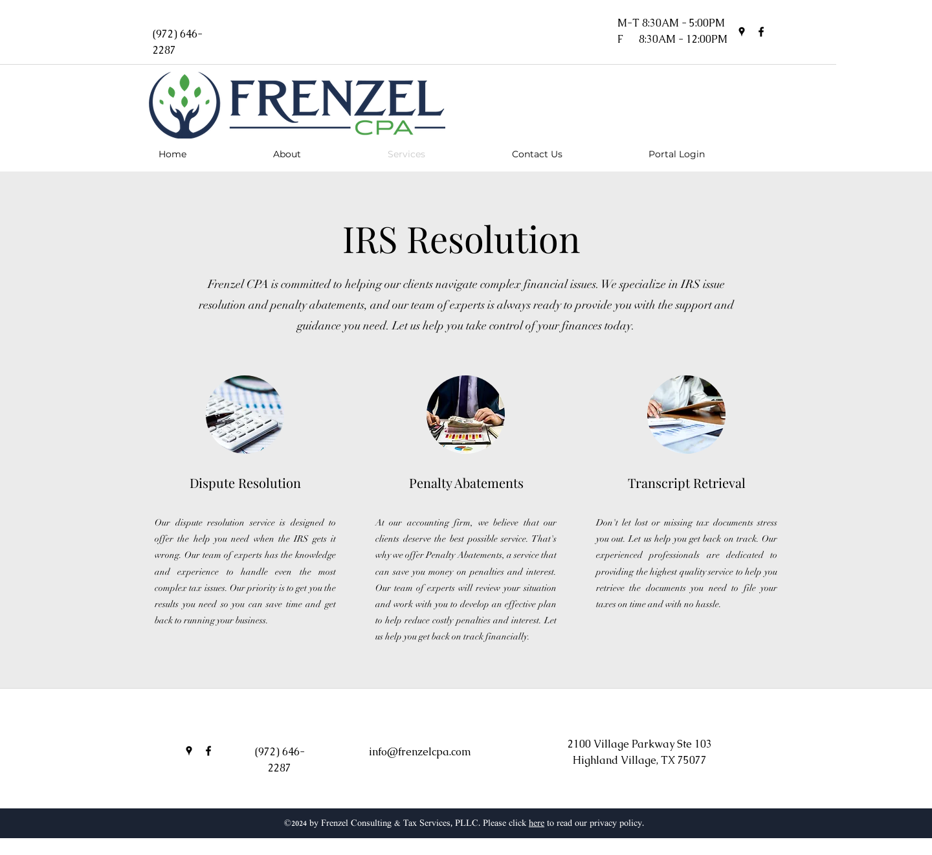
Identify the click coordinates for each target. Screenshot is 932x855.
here (536, 824)
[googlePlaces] (741, 31)
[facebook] (761, 31)
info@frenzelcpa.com (420, 752)
